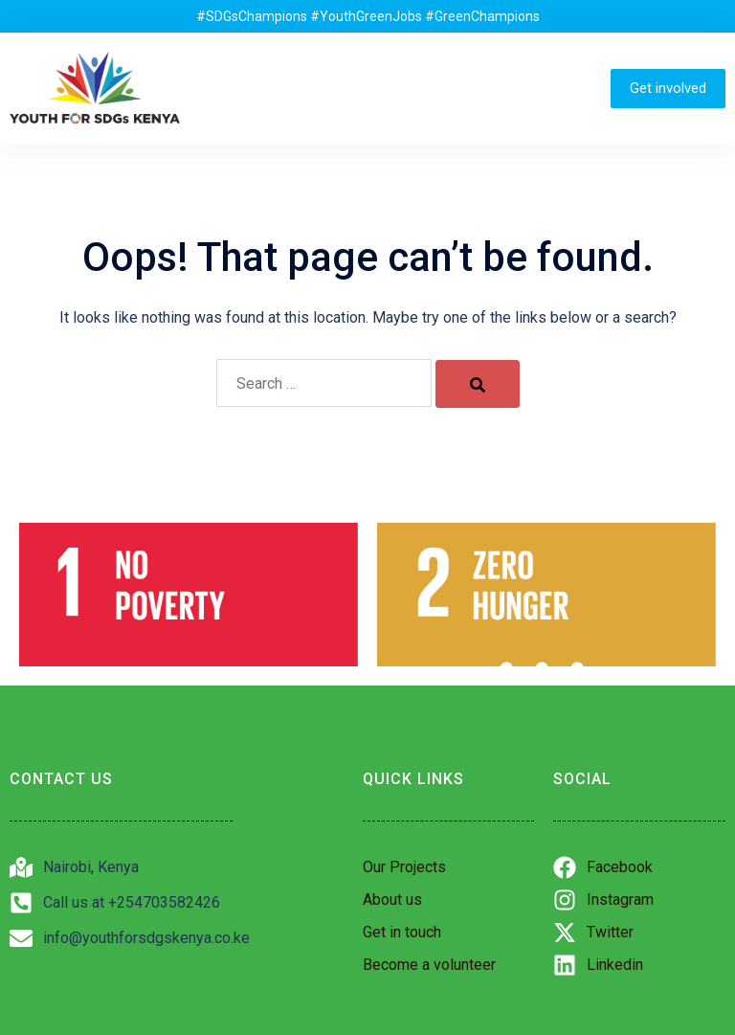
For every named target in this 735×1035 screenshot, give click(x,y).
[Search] (477, 384)
